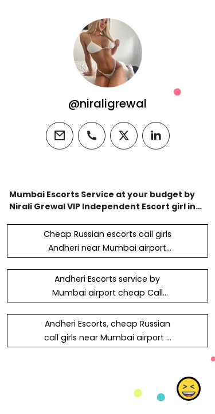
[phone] (91, 136)
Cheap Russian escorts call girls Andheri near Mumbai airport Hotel (107, 247)
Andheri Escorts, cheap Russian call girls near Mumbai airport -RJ (107, 337)
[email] (59, 136)
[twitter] (124, 136)
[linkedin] (156, 136)
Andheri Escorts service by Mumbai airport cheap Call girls (107, 292)
